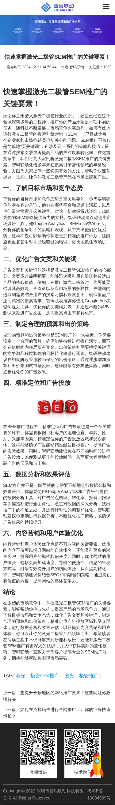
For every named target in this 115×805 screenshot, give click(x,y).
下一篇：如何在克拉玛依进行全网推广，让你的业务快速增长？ (56, 713)
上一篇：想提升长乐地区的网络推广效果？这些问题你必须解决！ (56, 696)
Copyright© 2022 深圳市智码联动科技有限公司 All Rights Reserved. (43, 794)
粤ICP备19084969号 (99, 794)
